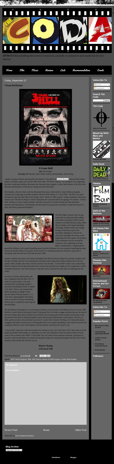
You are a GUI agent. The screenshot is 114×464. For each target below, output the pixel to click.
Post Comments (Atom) (24, 436)
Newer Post (11, 430)
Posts (97, 85)
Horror (39, 359)
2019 (12, 359)
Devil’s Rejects (21, 359)
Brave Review (100, 350)
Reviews (49, 70)
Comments (99, 88)
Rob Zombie (72, 359)
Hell (33, 359)
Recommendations (81, 70)
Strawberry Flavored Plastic (101, 345)
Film (21, 70)
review (64, 359)
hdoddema (56, 457)
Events (100, 70)
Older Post (81, 430)
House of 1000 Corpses (51, 359)
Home (9, 70)
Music (34, 70)
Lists (62, 70)
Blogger (73, 457)
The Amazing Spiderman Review (102, 333)
